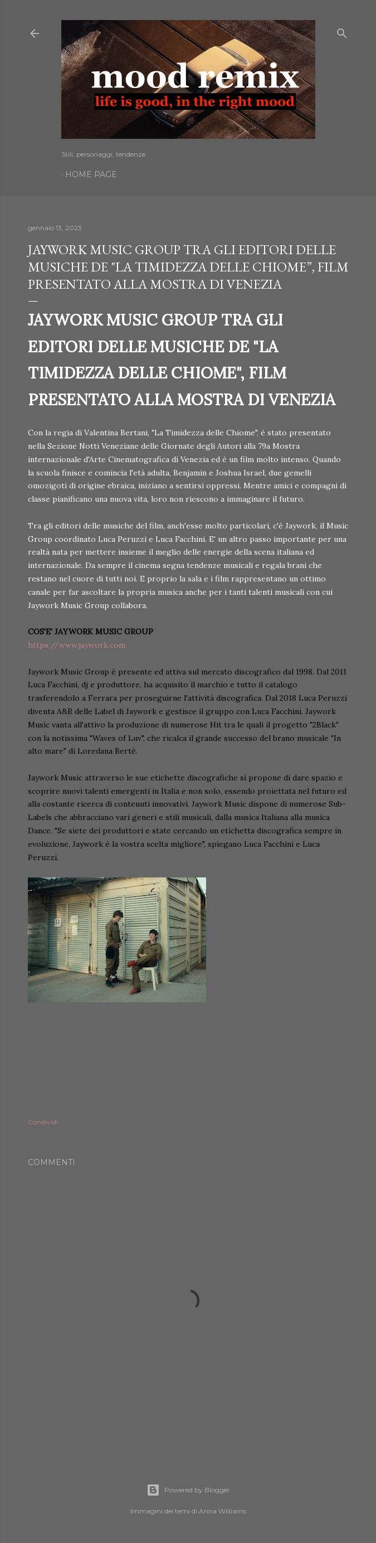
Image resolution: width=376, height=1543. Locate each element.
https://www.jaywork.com (76, 645)
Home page (91, 174)
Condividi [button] (43, 1122)
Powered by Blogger (188, 1490)
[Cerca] (342, 31)
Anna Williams (222, 1511)
